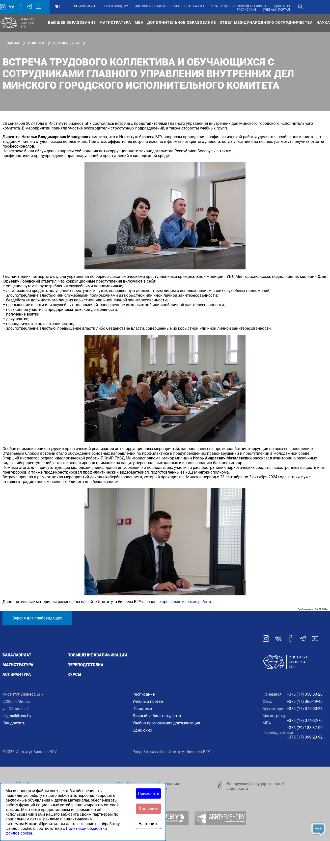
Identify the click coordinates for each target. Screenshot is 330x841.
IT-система (142, 708)
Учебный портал (276, 9)
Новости (36, 43)
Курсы (74, 674)
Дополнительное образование (181, 22)
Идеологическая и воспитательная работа (169, 6)
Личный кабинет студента (157, 715)
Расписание (246, 9)
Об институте (85, 6)
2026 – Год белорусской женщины (238, 6)
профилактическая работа (186, 601)
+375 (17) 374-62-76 (305, 720)
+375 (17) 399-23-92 (305, 737)
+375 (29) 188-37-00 (305, 727)
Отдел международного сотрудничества (266, 22)
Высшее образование (72, 22)
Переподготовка (85, 664)
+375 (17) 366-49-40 (305, 701)
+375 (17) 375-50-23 (305, 708)
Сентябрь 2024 (66, 43)
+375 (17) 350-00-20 (305, 694)
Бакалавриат (16, 655)
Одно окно (281, 6)
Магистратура (115, 22)
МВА (139, 22)
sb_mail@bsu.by (16, 715)
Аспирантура (16, 674)
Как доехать (13, 723)
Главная (11, 43)
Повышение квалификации (97, 655)
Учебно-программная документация (166, 723)
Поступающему (115, 6)
